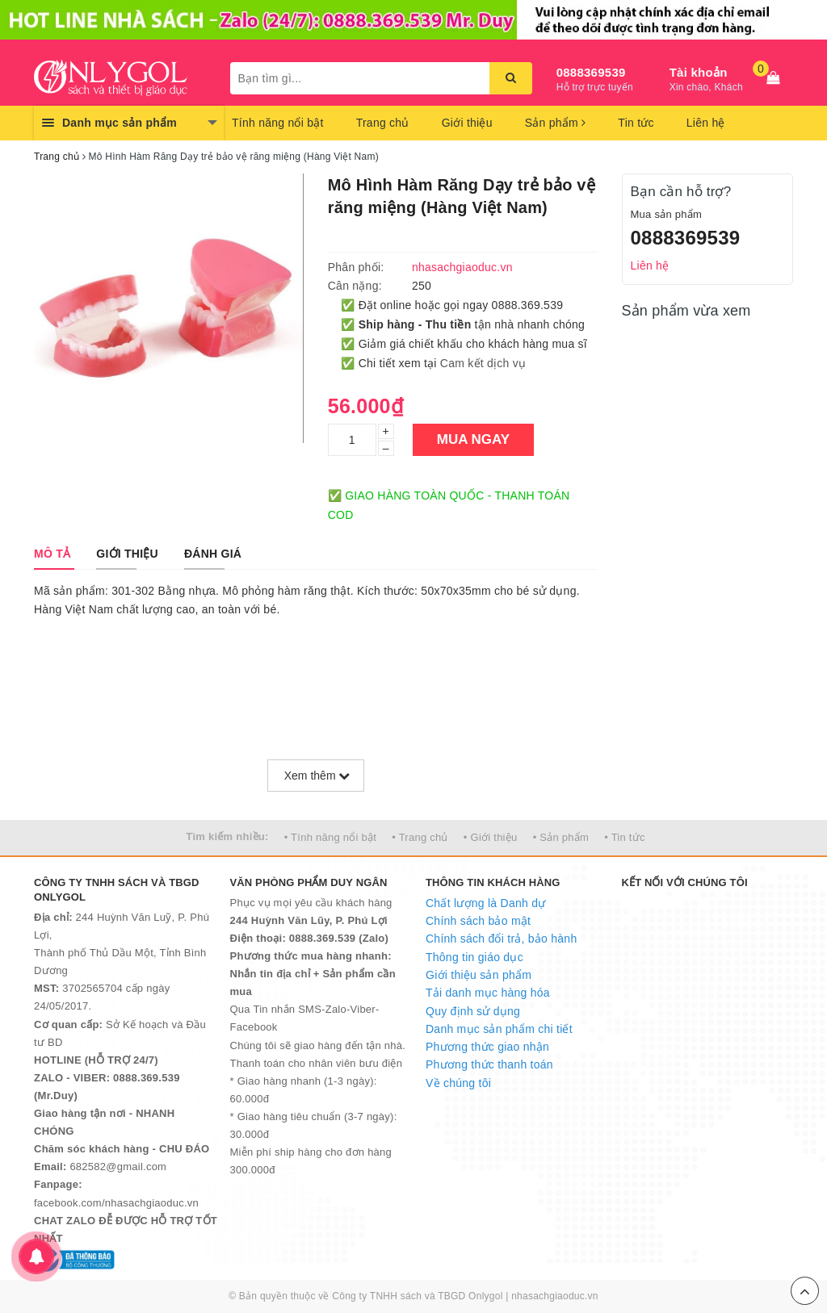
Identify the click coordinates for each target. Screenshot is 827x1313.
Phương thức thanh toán (489, 1064)
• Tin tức (624, 837)
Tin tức (635, 122)
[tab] (52, 553)
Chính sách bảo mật (478, 920)
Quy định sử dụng (473, 1011)
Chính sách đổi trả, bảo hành (501, 938)
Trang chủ (382, 122)
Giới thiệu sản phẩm (478, 974)
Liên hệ (705, 122)
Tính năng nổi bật (278, 122)
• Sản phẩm (561, 837)
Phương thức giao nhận (487, 1046)
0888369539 (591, 72)
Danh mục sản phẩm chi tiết (499, 1028)
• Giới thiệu (491, 837)
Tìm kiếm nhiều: (227, 836)
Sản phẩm (555, 122)
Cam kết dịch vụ (483, 363)
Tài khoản (699, 72)
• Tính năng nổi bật (330, 837)
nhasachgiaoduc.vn (554, 1296)
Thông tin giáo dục (474, 957)
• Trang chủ (420, 837)
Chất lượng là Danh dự (485, 903)
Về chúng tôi (458, 1083)
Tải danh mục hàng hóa (488, 992)
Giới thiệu (467, 122)
